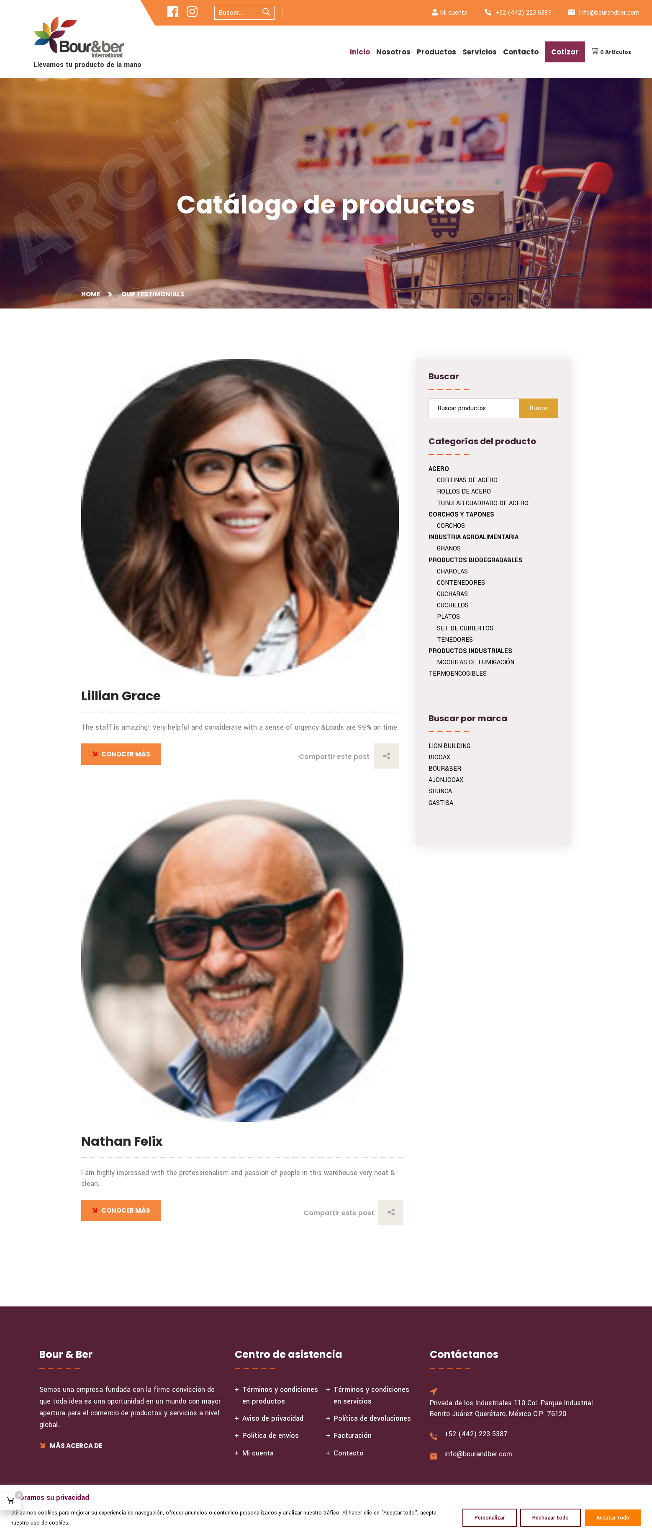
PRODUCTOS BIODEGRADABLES (476, 560)
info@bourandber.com (609, 12)
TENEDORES (455, 639)
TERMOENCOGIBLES (458, 673)
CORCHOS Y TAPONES (461, 514)
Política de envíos (270, 1435)
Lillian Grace (121, 696)
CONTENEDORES (461, 583)
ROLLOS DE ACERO (464, 491)
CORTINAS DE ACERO (467, 480)
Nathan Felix (122, 1141)
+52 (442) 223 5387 (523, 12)
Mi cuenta (453, 12)
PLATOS (448, 616)
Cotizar (565, 52)
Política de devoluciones (372, 1418)
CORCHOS (451, 526)
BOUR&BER (445, 768)
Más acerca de (70, 1445)
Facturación (353, 1435)
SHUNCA (440, 791)
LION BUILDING (449, 746)
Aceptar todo (612, 1518)
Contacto (521, 52)
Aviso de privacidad (272, 1418)
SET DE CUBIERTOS (465, 628)
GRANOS (449, 548)
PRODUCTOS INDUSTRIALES (470, 651)
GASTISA (441, 803)
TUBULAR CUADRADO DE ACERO (483, 503)
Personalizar (490, 1518)
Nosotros (393, 52)
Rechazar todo (550, 1518)
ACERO (439, 469)
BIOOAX (439, 757)
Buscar (539, 408)
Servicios (479, 52)
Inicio (360, 52)
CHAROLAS (452, 571)
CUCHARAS (452, 594)
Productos (436, 52)
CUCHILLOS (453, 605)
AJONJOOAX (446, 780)
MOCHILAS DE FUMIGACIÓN (475, 662)
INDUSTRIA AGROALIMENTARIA (474, 537)
